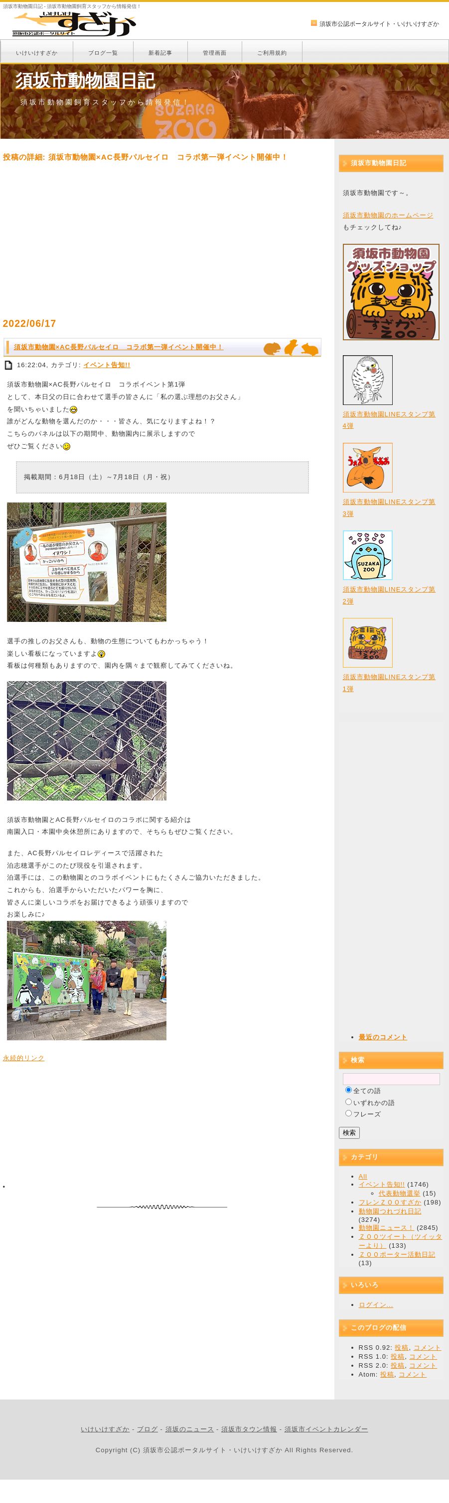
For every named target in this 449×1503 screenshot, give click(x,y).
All (363, 1176)
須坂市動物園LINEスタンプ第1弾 (389, 676)
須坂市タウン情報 (249, 1429)
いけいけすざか (37, 53)
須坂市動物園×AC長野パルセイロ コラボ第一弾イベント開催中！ (119, 347)
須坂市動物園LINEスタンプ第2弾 (389, 588)
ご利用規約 (272, 53)
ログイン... (376, 1304)
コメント (428, 1347)
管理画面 (215, 53)
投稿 (402, 1347)
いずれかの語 (374, 1102)
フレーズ (367, 1114)
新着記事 (160, 53)
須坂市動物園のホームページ (388, 215)
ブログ (147, 1429)
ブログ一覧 (103, 53)
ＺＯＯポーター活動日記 (397, 1254)
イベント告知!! (107, 365)
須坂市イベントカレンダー (326, 1429)
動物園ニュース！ (387, 1227)
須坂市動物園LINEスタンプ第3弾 (389, 500)
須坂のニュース (189, 1429)
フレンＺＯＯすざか (390, 1202)
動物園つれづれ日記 (390, 1211)
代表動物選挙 (400, 1193)
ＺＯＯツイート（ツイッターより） (401, 1241)
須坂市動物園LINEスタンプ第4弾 (389, 413)
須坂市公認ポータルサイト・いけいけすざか (379, 23)
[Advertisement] (162, 239)
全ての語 (367, 1091)
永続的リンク (24, 1058)
